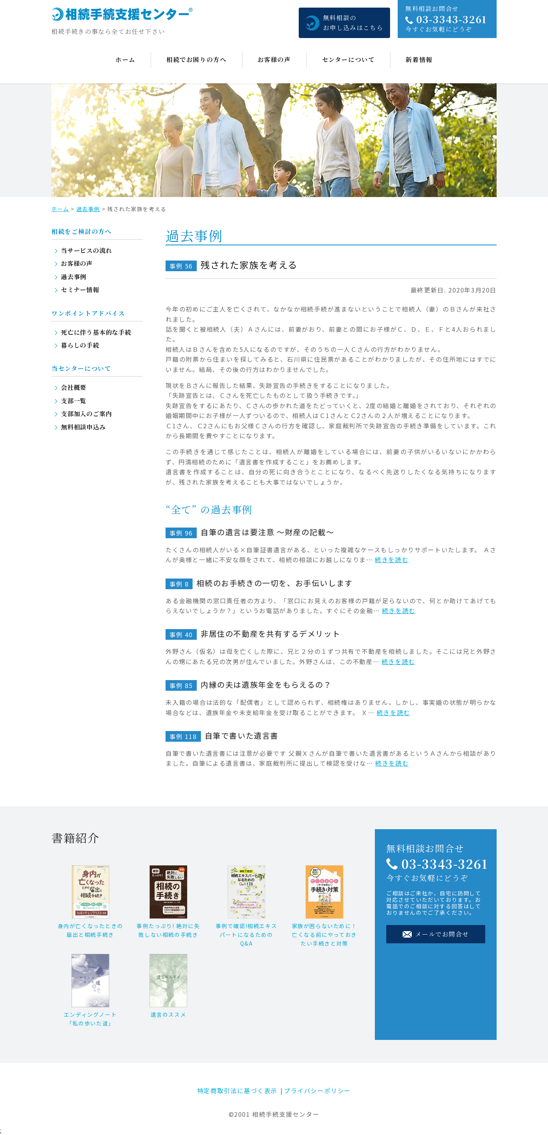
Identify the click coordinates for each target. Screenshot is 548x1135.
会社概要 (73, 387)
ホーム (125, 59)
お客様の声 (274, 59)
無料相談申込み (83, 427)
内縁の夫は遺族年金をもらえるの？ (249, 684)
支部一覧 (73, 400)
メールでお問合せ (436, 934)
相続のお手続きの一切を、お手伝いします (259, 582)
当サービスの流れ (86, 250)
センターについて (348, 59)
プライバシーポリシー (317, 1090)
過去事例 (88, 209)
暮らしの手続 (80, 345)
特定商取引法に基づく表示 (237, 1090)
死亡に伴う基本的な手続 (96, 332)
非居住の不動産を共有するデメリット (253, 633)
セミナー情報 (80, 289)
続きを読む (391, 559)
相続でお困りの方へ (196, 59)
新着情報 (419, 59)
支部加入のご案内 (86, 413)
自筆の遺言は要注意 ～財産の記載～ (250, 531)
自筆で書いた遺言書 (222, 735)
